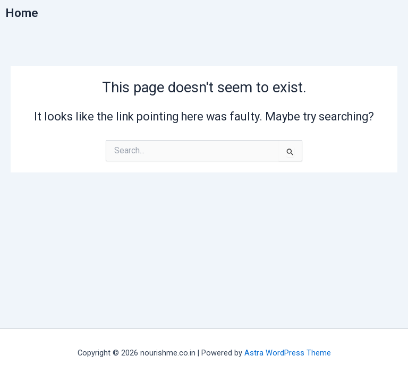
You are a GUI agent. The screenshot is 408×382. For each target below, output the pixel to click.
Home (21, 13)
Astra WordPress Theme (287, 353)
